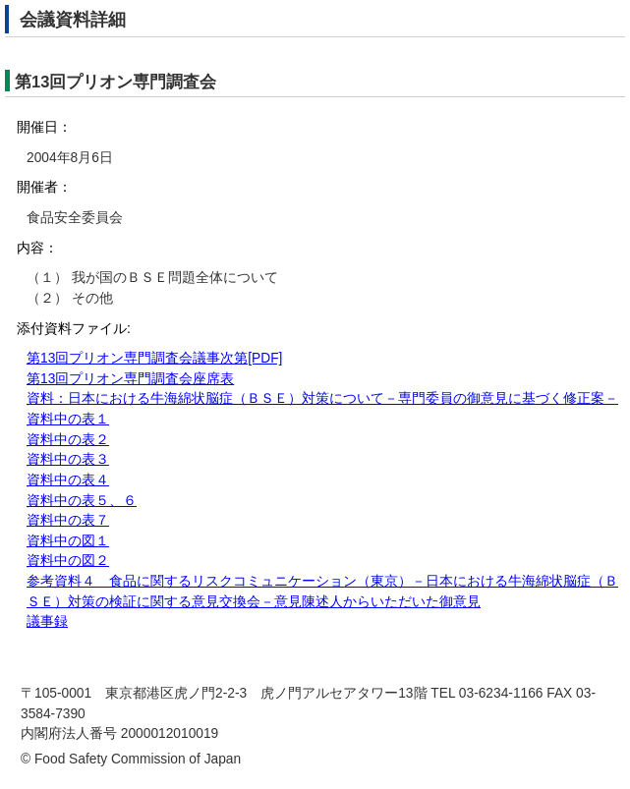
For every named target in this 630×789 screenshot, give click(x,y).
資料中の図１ (68, 541)
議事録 (47, 621)
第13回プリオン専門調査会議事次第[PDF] (154, 358)
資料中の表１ (68, 419)
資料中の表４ (68, 480)
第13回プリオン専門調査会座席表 (130, 378)
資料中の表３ (68, 459)
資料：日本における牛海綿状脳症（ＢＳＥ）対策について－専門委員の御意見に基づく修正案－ (322, 398)
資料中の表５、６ (82, 500)
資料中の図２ (68, 560)
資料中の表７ (68, 520)
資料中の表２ (68, 439)
